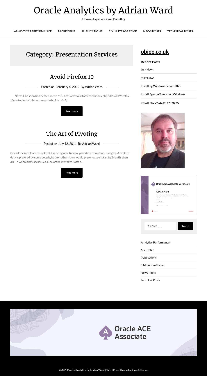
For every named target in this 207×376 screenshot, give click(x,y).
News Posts (152, 31)
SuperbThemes (139, 370)
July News (147, 69)
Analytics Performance (33, 31)
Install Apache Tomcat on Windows (163, 94)
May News (147, 77)
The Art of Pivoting (71, 133)
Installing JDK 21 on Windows (160, 102)
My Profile (66, 31)
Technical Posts (180, 31)
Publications (91, 31)
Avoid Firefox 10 (72, 76)
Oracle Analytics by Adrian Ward (103, 10)
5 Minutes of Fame (123, 31)
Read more (72, 111)
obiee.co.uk (155, 51)
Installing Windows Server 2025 (161, 86)
